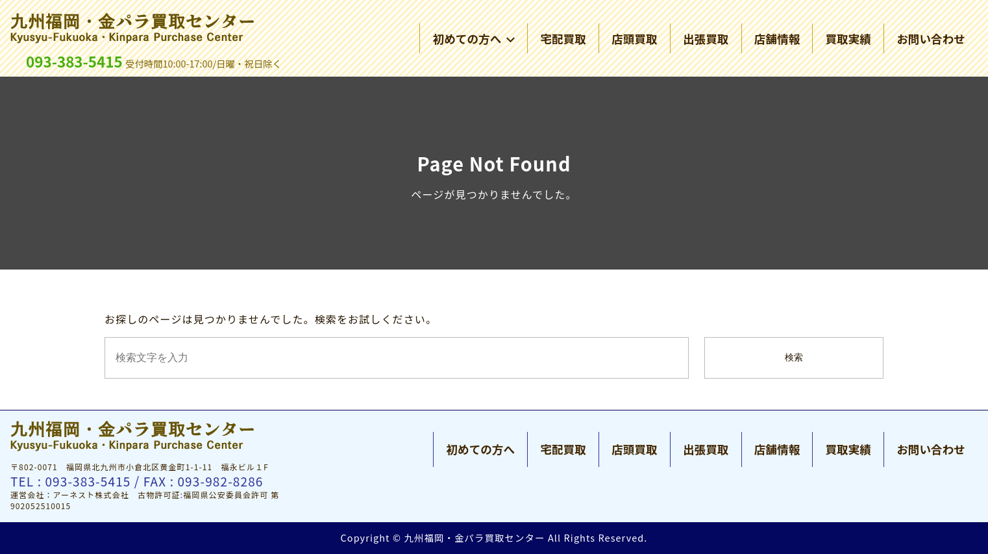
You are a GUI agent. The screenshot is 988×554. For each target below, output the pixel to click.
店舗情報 (777, 39)
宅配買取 (563, 39)
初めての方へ (474, 39)
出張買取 (705, 39)
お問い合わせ (930, 39)
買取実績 (848, 39)
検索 (794, 357)
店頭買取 (634, 39)
